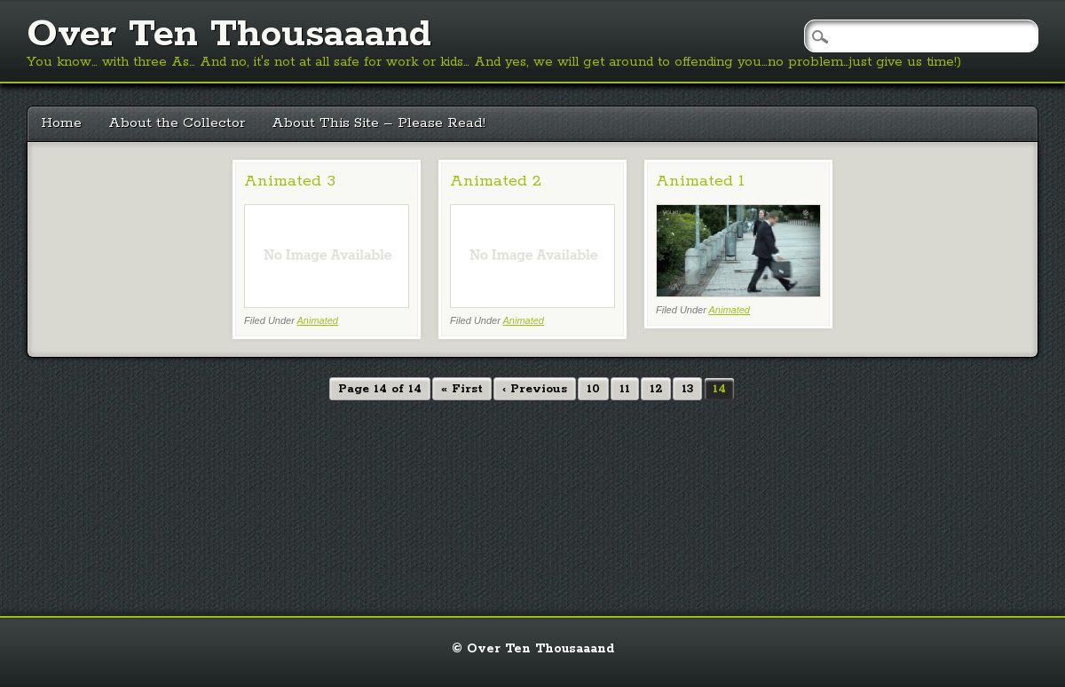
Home (61, 123)
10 (593, 389)
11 (624, 389)
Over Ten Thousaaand (229, 35)
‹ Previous (534, 389)
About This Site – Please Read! (378, 123)
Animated (317, 320)
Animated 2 (495, 181)
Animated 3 (289, 181)
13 (687, 389)
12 (656, 389)
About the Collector (176, 123)
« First (462, 389)
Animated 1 (700, 181)
